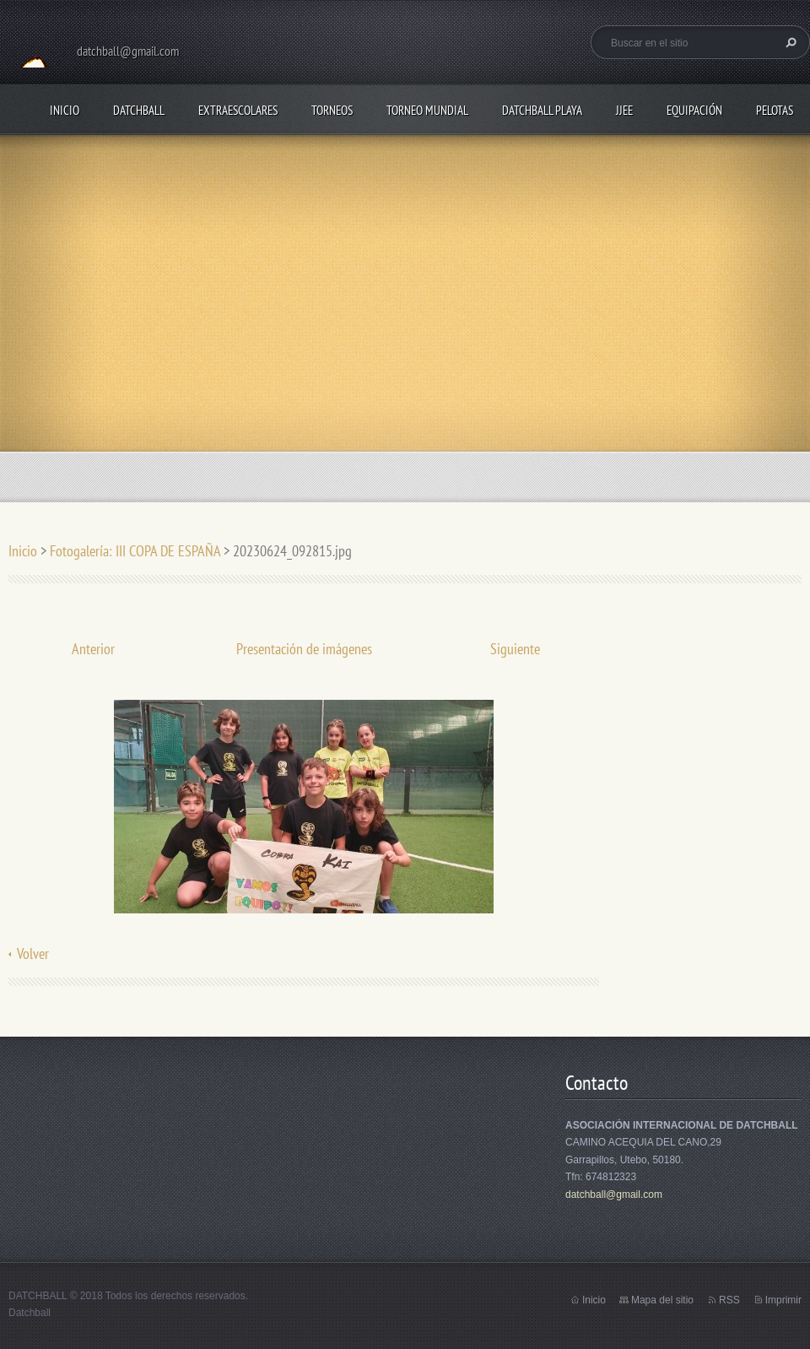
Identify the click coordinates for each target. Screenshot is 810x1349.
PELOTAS (774, 110)
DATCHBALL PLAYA (542, 110)
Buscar (789, 42)
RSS (729, 1300)
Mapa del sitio (662, 1300)
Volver (33, 953)
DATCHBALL (139, 110)
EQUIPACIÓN (694, 110)
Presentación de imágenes (304, 648)
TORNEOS (332, 110)
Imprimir (783, 1300)
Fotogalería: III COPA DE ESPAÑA (135, 551)
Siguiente (515, 648)
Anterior (93, 648)
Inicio (64, 110)
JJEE (624, 110)
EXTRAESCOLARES (238, 110)
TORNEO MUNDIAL (427, 110)
